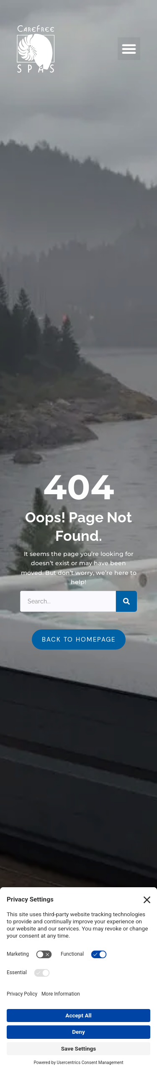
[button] (129, 48)
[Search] (126, 601)
